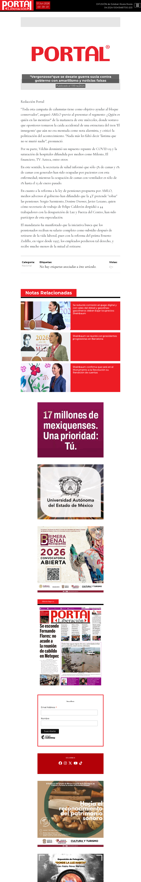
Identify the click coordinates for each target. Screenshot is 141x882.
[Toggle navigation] (137, 5)
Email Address (49, 707)
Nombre (45, 718)
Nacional (27, 265)
